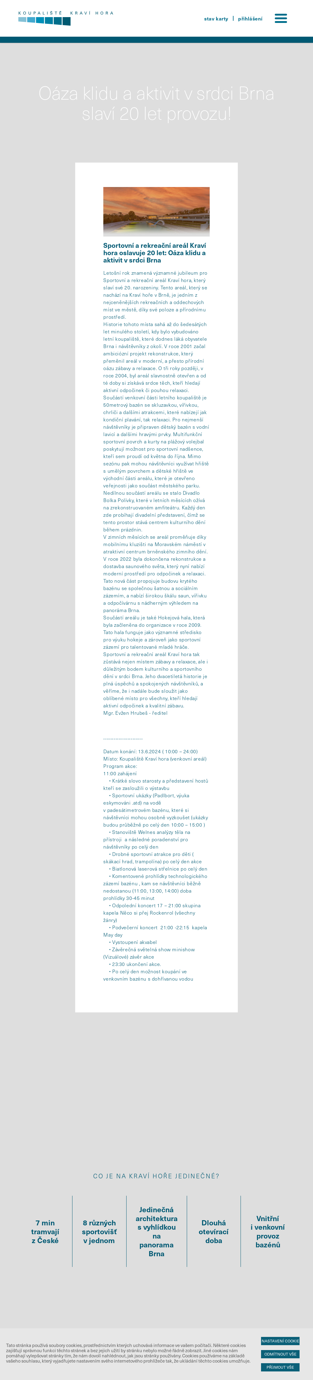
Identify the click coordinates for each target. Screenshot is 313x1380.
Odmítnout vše (280, 1354)
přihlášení (250, 18)
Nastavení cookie (280, 1341)
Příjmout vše (280, 1367)
